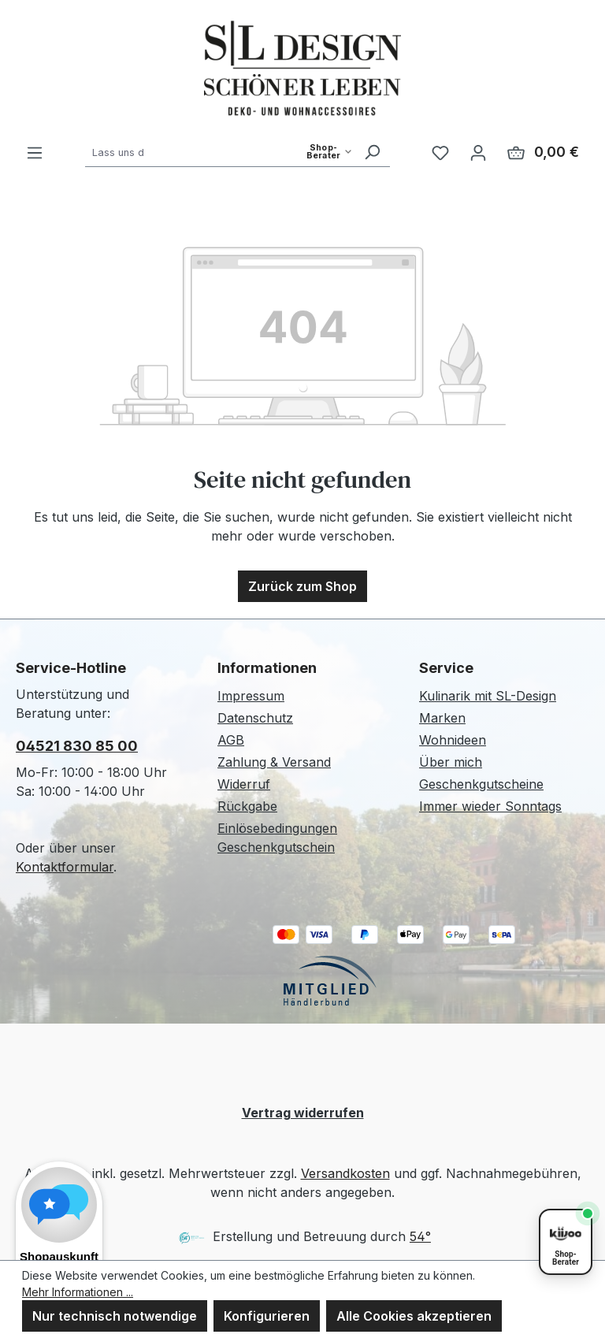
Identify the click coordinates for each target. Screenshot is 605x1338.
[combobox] (219, 151)
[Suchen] (372, 151)
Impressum (250, 696)
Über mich (450, 762)
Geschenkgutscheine (481, 784)
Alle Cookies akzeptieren (414, 1316)
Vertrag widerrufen (303, 1113)
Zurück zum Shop (302, 586)
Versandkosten (345, 1173)
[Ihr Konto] (478, 152)
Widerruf (243, 784)
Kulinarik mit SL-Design (487, 696)
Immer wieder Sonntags (490, 806)
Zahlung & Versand (274, 762)
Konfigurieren (267, 1316)
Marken (442, 718)
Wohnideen (452, 740)
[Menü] (35, 152)
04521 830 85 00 (77, 746)
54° (420, 1236)
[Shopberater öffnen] (565, 1242)
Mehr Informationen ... (77, 1292)
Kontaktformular (64, 867)
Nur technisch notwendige (114, 1316)
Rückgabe (247, 806)
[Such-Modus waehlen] (329, 151)
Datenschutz (255, 718)
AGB (230, 740)
